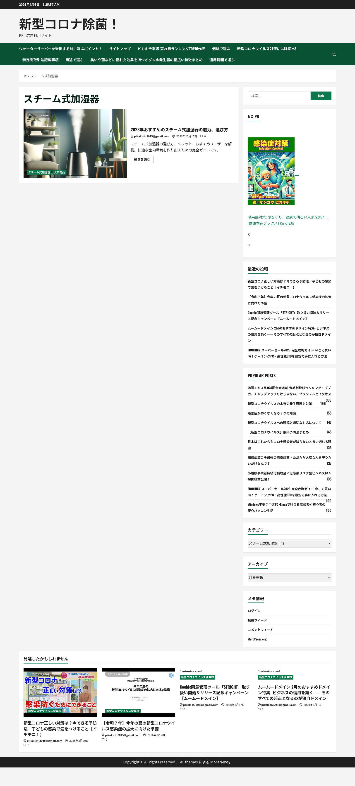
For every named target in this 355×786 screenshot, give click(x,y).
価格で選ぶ (221, 48)
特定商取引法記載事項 (40, 59)
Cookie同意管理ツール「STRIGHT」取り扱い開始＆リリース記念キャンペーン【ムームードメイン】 (215, 711)
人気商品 (59, 172)
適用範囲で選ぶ (222, 59)
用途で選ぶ (74, 59)
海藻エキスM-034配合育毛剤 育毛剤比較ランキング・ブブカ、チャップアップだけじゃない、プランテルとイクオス (289, 400)
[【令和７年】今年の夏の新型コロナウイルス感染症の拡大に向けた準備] (138, 710)
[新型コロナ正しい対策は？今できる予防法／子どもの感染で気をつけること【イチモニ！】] (60, 710)
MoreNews (219, 780)
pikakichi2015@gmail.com (151, 140)
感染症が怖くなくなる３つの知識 (275, 425)
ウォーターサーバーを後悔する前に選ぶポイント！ (60, 48)
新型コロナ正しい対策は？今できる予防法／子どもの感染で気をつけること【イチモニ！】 (60, 746)
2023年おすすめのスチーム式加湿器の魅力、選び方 (75, 143)
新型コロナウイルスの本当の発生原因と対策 (284, 415)
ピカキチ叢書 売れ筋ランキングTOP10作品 (172, 48)
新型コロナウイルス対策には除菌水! (266, 48)
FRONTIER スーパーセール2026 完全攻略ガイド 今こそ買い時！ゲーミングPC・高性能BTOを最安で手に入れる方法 (289, 356)
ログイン (255, 628)
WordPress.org (258, 657)
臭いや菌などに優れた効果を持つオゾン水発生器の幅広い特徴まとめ (146, 59)
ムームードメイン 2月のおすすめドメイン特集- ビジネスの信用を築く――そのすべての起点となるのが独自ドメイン (289, 334)
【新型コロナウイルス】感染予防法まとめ (282, 444)
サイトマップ (120, 48)
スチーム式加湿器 (39, 172)
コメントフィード (262, 648)
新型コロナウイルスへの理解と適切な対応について (289, 434)
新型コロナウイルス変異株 (44, 729)
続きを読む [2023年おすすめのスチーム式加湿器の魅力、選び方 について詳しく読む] (144, 164)
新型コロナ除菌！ (69, 23)
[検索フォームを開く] (334, 54)
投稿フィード (258, 638)
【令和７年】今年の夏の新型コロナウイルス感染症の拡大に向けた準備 (138, 744)
